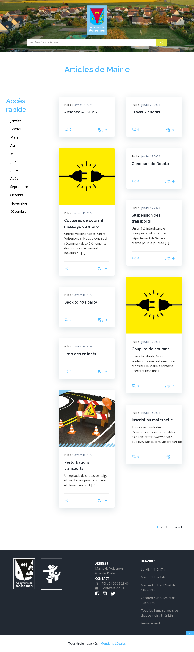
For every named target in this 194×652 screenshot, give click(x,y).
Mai (13, 153)
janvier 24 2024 (83, 105)
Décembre (18, 211)
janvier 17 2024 (150, 208)
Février (15, 129)
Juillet (15, 170)
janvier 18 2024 (150, 156)
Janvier (15, 120)
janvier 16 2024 (83, 295)
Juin (13, 162)
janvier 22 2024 (150, 105)
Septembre (19, 187)
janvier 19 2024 (83, 213)
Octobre (16, 195)
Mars (14, 137)
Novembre (18, 203)
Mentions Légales (113, 644)
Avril (13, 145)
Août (14, 178)
